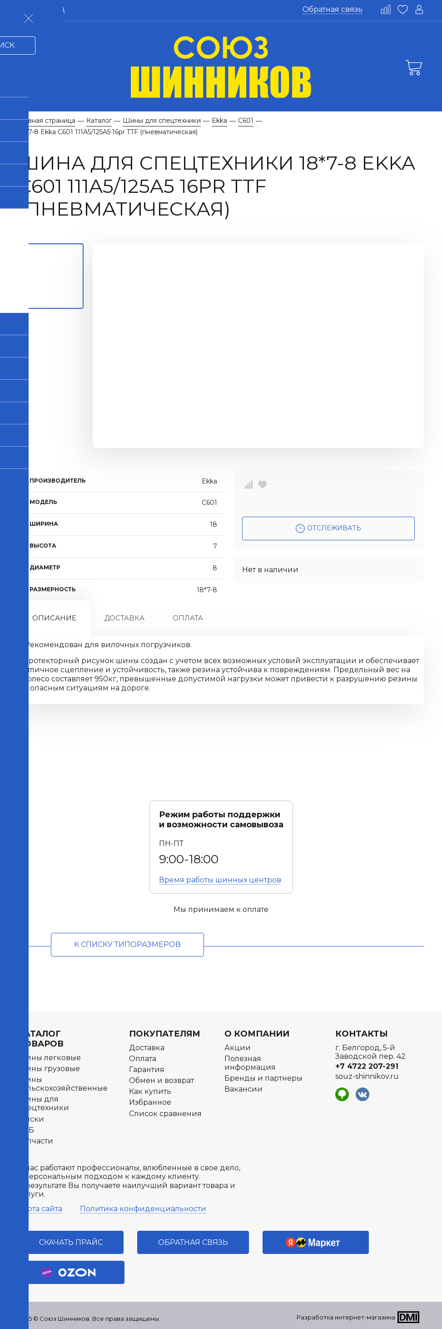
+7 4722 (366, 1066)
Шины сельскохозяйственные (63, 1083)
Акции (237, 1047)
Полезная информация (250, 1063)
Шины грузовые (49, 1068)
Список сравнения (165, 1113)
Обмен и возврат (161, 1080)
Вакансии (243, 1089)
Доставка (124, 618)
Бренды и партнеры (263, 1078)
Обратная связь (333, 9)
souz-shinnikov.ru (367, 1076)
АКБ (26, 1130)
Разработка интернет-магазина (346, 1317)
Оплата (188, 618)
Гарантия (146, 1069)
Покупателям (164, 1034)
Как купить (150, 1091)
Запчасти (35, 1141)
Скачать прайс (71, 1242)
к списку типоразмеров (127, 944)
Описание (54, 618)
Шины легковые (49, 1057)
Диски (31, 1119)
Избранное (150, 1102)
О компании (256, 1034)
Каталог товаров (41, 1039)
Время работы (220, 880)
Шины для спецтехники (43, 1103)
